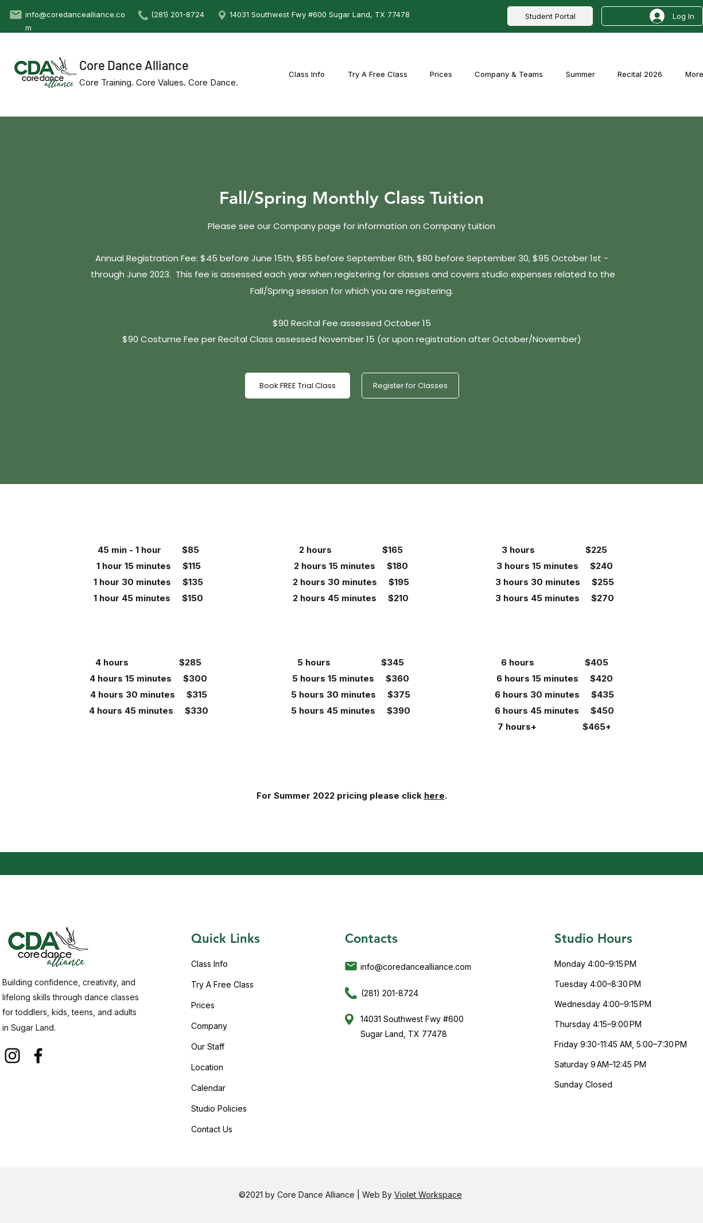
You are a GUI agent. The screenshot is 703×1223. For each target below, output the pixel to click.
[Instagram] (12, 1056)
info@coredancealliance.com (415, 967)
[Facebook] (38, 1056)
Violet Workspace (428, 1194)
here (434, 795)
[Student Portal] (550, 16)
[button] (580, 74)
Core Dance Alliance (134, 64)
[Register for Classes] (410, 385)
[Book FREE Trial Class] (297, 385)
